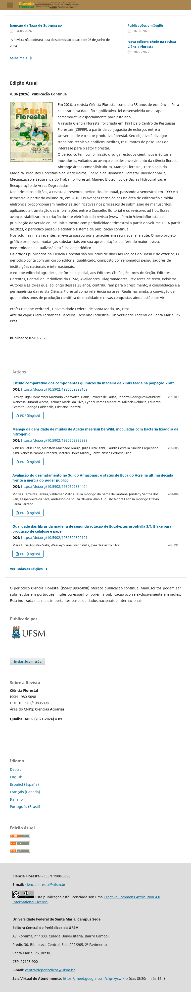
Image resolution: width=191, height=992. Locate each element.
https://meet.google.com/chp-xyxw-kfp (95, 978)
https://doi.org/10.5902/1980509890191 (54, 537)
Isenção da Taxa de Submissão (36, 25)
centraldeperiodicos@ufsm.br (50, 970)
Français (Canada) (25, 791)
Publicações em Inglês (145, 25)
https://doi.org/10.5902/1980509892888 (54, 440)
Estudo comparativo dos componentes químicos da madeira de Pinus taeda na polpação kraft (93, 383)
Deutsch (17, 769)
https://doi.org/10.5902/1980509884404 (54, 486)
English (16, 777)
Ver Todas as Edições (26, 569)
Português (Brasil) (25, 806)
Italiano (16, 799)
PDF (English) (29, 415)
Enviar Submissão (27, 661)
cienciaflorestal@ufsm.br (45, 884)
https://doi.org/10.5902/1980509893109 (54, 389)
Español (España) (24, 784)
